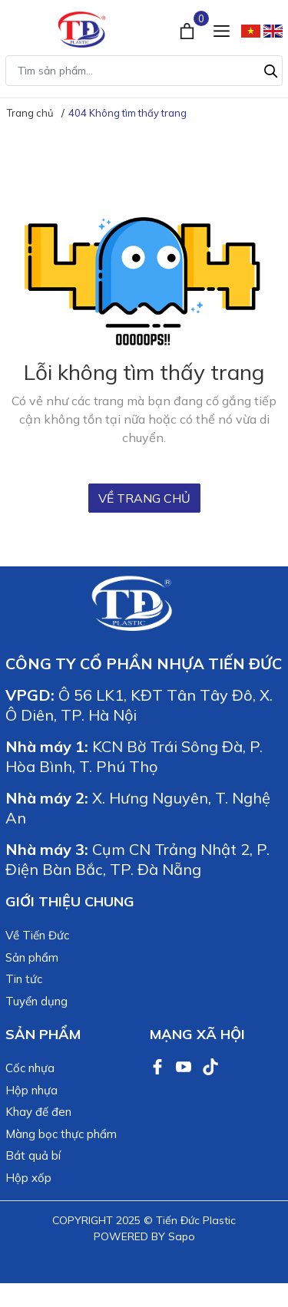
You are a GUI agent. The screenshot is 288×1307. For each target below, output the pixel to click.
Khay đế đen (38, 1111)
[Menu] (222, 29)
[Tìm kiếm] (271, 69)
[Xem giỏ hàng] (188, 29)
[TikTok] (210, 1065)
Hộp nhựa (31, 1090)
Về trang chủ (144, 498)
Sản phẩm (31, 957)
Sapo (181, 1236)
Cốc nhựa (30, 1068)
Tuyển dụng (36, 1001)
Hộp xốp (28, 1177)
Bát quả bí (33, 1155)
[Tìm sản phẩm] (144, 70)
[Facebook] (159, 1065)
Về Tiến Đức (37, 935)
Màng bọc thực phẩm (61, 1134)
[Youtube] (185, 1065)
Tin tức (23, 979)
